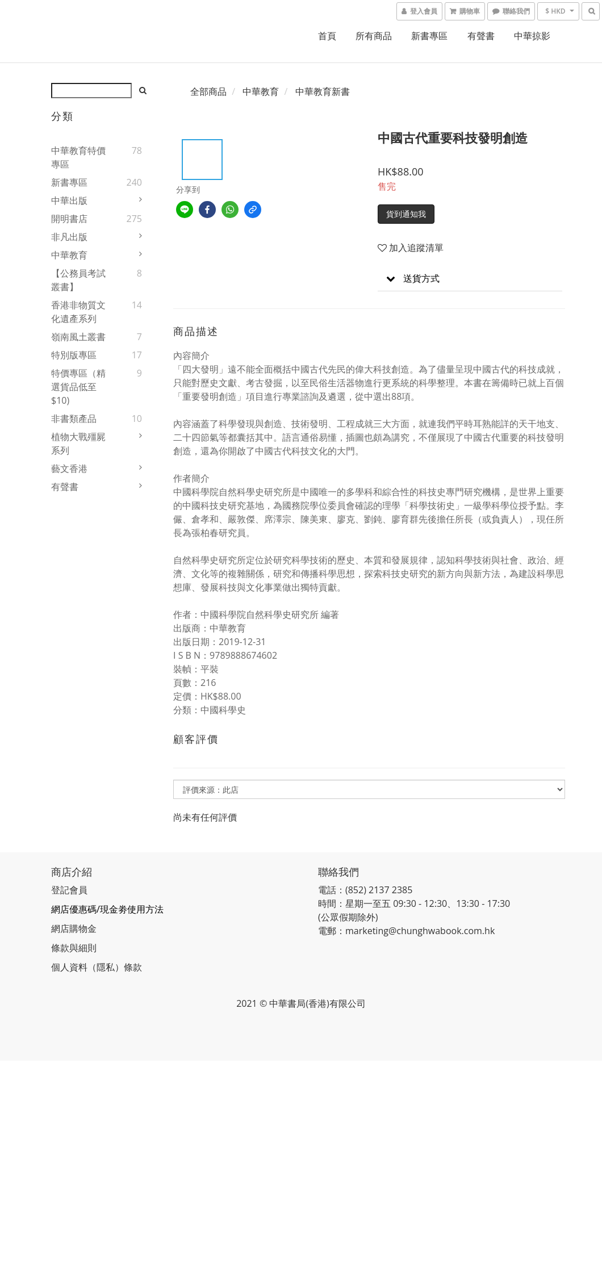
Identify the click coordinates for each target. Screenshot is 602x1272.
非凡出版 (69, 237)
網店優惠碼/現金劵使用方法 (107, 909)
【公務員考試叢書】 (78, 280)
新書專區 (429, 36)
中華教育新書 (322, 91)
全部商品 (208, 91)
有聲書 (481, 36)
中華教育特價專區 (78, 157)
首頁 (327, 36)
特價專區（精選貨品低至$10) (78, 387)
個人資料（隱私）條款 (96, 967)
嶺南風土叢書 (78, 336)
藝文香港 (69, 468)
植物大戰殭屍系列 (78, 443)
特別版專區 (74, 355)
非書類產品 (74, 418)
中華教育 (69, 255)
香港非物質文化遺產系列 (78, 312)
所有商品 (374, 36)
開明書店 (69, 218)
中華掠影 (532, 36)
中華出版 (69, 200)
